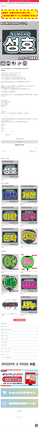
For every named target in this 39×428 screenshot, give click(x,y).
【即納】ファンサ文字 (4, 332)
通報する (36, 147)
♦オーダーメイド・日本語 (5, 351)
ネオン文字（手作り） (4, 345)
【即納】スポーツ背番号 (4, 338)
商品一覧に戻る (19, 320)
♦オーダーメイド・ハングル (5, 354)
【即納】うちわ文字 (4, 326)
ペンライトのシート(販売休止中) (6, 357)
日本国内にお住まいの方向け (19, 144)
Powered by (19, 418)
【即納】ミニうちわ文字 (4, 335)
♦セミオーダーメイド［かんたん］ (6, 348)
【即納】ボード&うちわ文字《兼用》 (6, 329)
